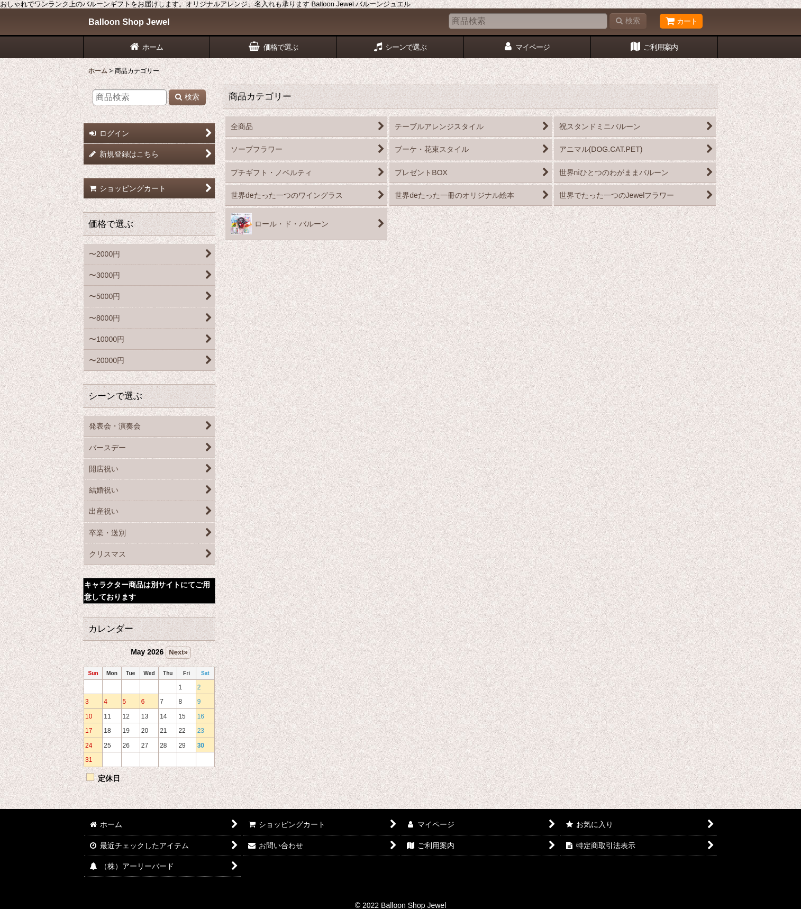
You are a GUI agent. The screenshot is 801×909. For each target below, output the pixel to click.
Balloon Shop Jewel (129, 21)
